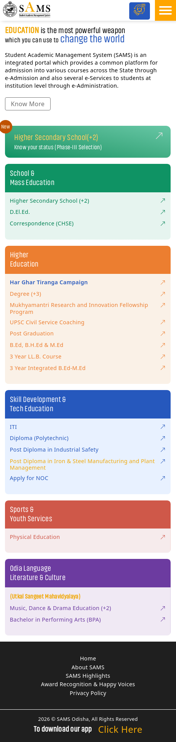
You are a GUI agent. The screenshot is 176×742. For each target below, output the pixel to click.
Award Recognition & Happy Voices (88, 684)
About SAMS (88, 667)
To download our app (63, 729)
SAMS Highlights (88, 675)
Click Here (120, 729)
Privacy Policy (88, 693)
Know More (27, 104)
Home (88, 658)
